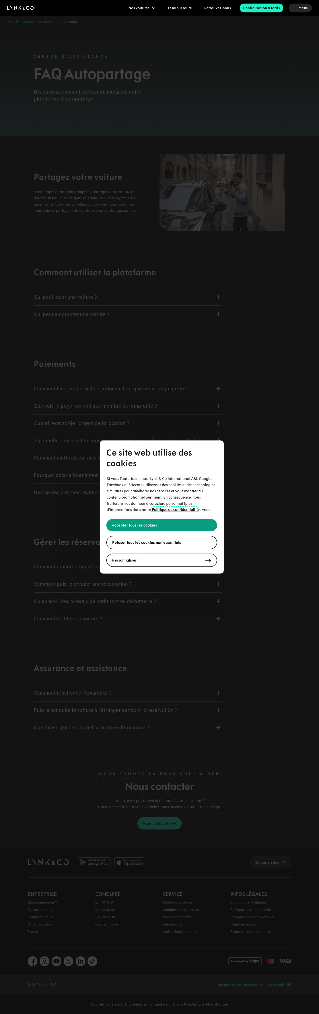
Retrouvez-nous (217, 8)
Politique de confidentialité (175, 509)
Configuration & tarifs (261, 8)
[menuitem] (142, 8)
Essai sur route (180, 8)
